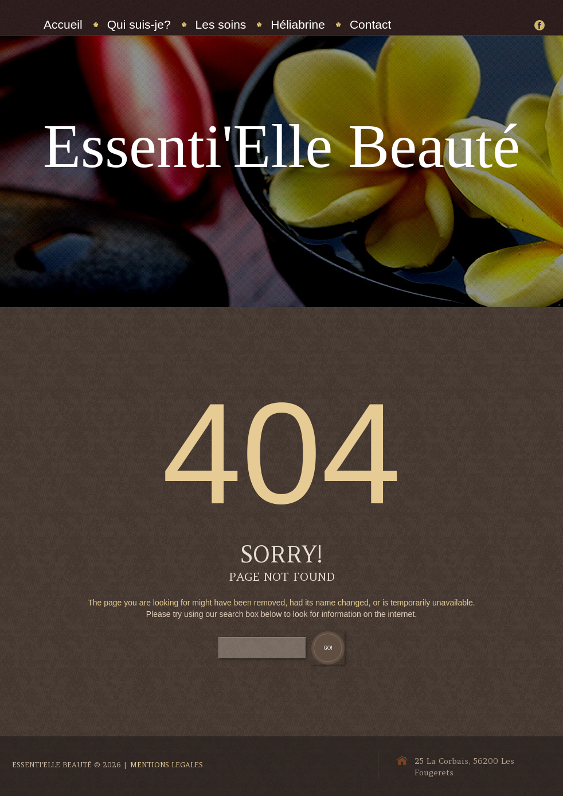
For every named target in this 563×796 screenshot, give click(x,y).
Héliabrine (298, 24)
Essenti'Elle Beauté (281, 146)
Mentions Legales (166, 764)
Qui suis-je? (139, 24)
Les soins (221, 24)
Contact (370, 24)
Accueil (63, 24)
